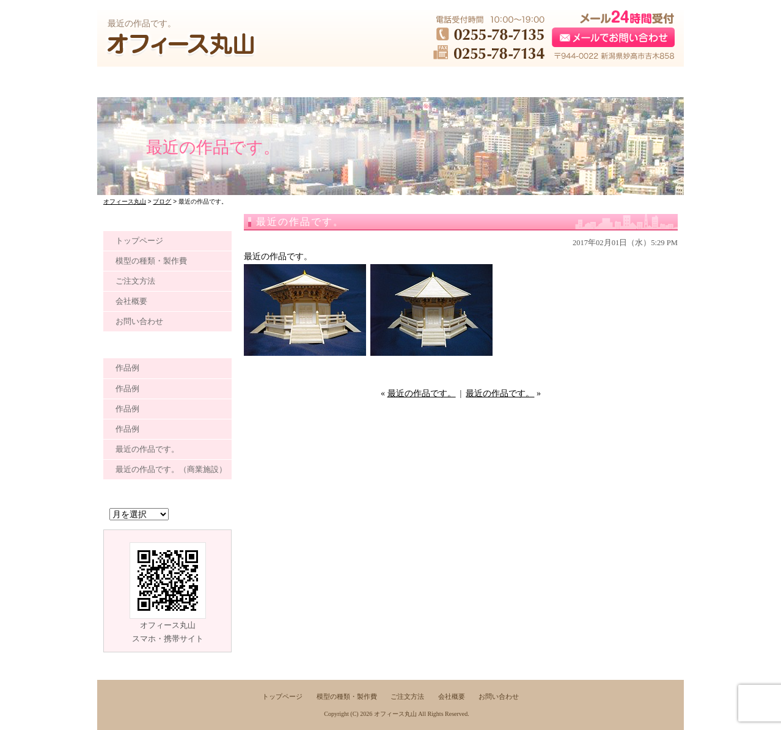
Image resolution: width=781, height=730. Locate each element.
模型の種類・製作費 (151, 260)
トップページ (139, 240)
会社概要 (131, 301)
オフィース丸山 (395, 713)
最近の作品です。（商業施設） (171, 469)
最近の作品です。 (421, 393)
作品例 (127, 367)
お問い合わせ (139, 321)
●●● (156, 82)
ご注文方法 (135, 281)
